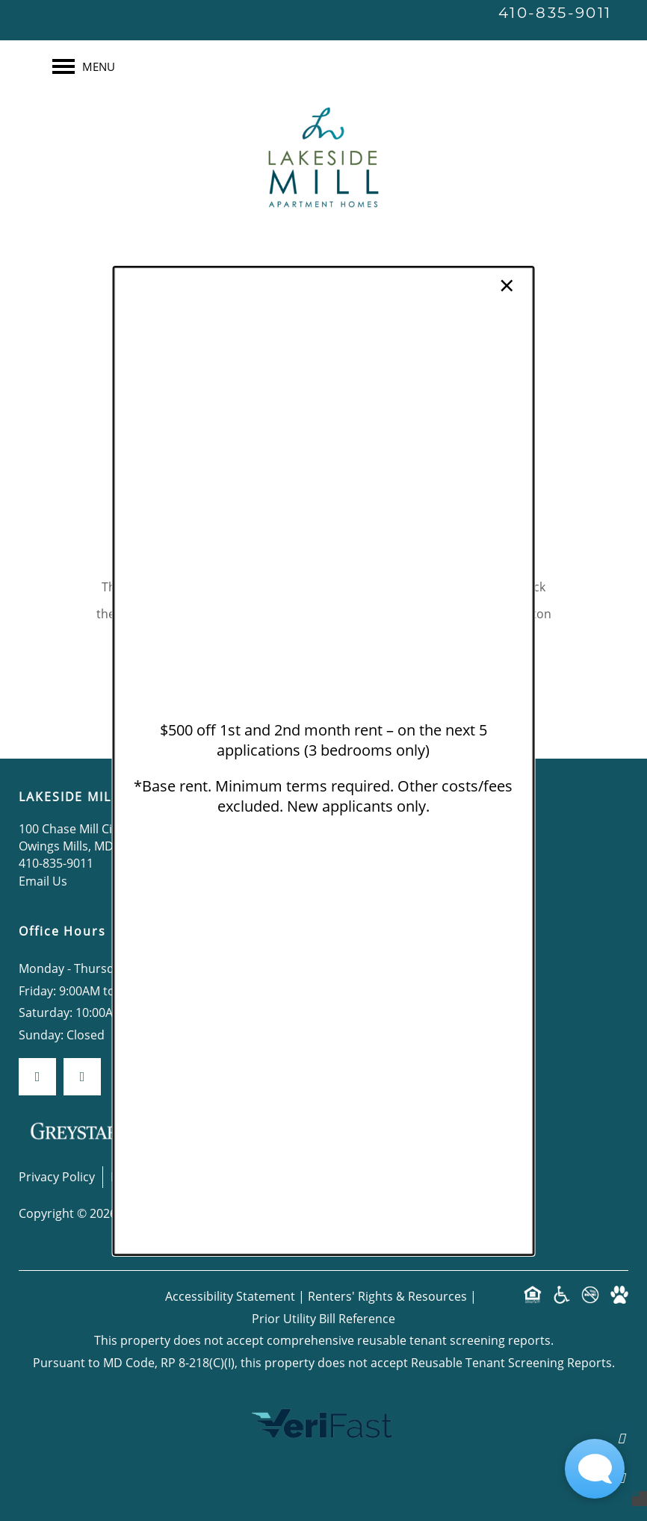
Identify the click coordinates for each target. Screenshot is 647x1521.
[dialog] (324, 760)
